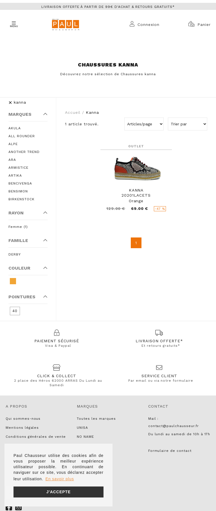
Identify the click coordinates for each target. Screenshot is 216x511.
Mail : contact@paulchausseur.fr (173, 422)
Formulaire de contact (170, 451)
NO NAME (85, 437)
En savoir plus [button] (59, 479)
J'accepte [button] (58, 492)
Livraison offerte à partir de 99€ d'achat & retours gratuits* (108, 7)
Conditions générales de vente (36, 437)
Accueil (72, 112)
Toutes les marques (96, 419)
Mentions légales (22, 428)
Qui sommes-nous (23, 419)
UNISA (82, 428)
